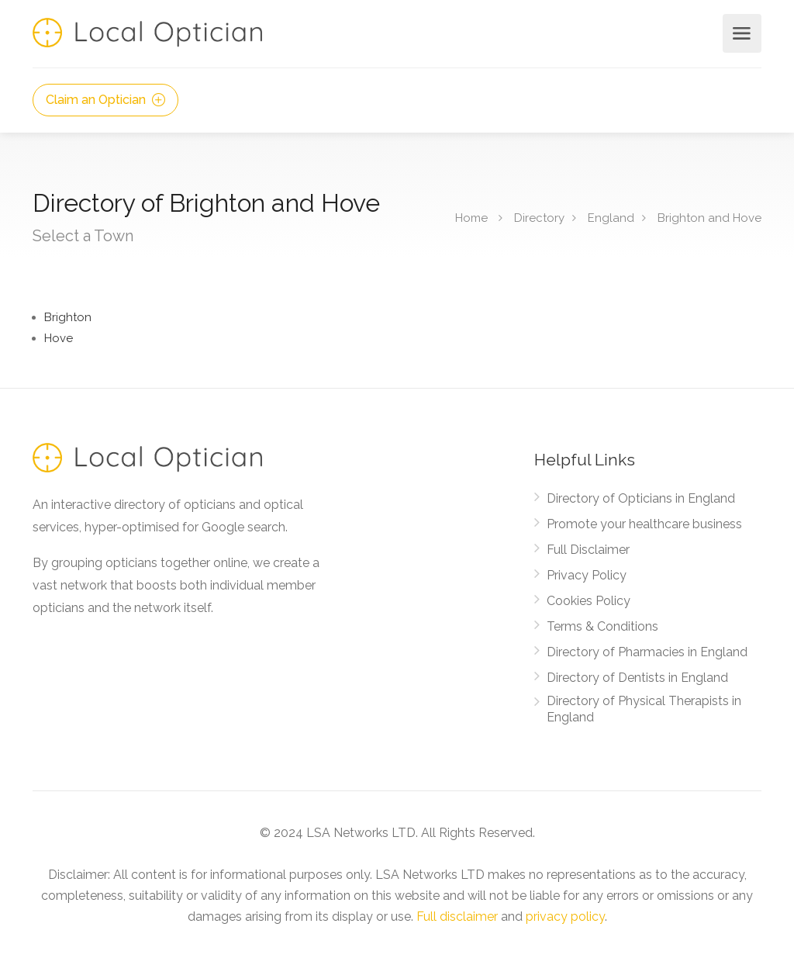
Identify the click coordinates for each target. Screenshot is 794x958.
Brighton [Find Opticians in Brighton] (67, 317)
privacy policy (565, 916)
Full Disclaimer (588, 549)
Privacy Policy (587, 575)
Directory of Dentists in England (637, 677)
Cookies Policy (588, 600)
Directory (539, 218)
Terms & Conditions (602, 626)
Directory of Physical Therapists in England (644, 709)
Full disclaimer (457, 916)
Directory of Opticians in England (641, 498)
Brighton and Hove (709, 218)
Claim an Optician (105, 99)
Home (471, 218)
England (611, 218)
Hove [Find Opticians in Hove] (58, 338)
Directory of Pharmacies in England (647, 652)
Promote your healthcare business (644, 524)
